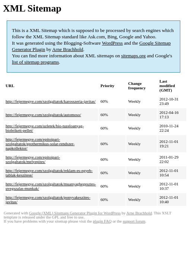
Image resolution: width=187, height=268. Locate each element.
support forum (134, 221)
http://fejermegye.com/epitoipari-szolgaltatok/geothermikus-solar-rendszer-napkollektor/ (40, 143)
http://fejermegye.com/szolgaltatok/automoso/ (43, 114)
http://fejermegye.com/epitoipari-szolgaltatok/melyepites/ (33, 159)
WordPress (112, 43)
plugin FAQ (102, 221)
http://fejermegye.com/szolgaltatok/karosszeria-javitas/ (51, 101)
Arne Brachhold (67, 49)
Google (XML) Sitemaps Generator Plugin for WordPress (75, 213)
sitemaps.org (133, 55)
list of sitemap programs (35, 62)
